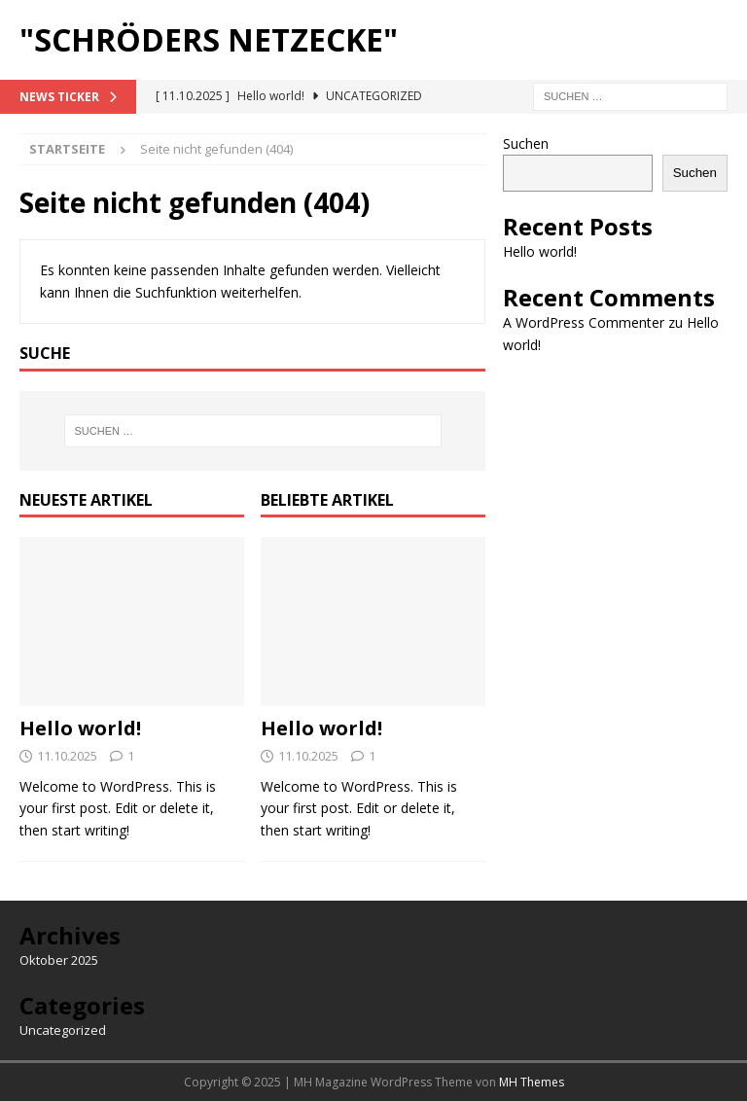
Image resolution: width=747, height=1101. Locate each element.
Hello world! (80, 728)
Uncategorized (62, 1030)
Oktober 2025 (58, 960)
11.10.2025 (67, 755)
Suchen (526, 143)
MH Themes (531, 1082)
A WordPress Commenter (583, 322)
